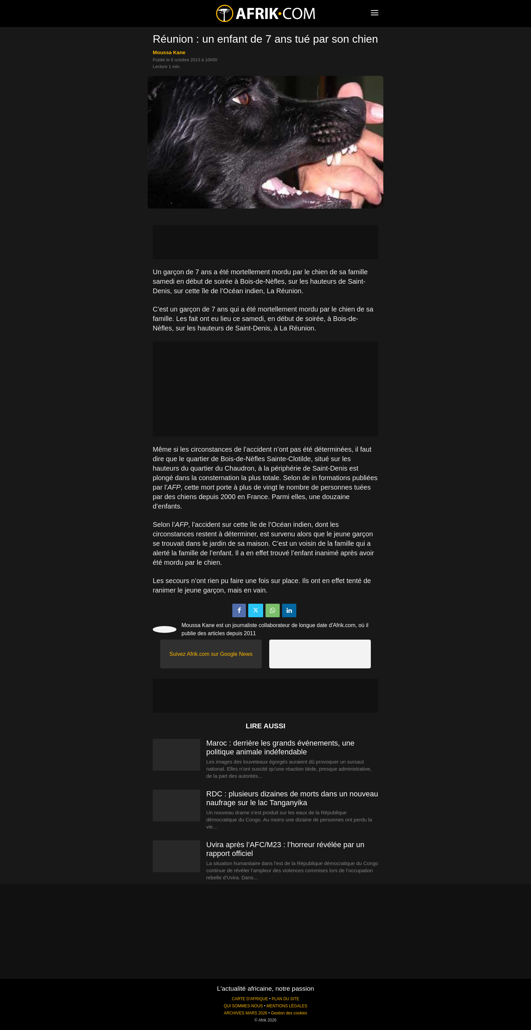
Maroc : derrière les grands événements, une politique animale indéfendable (280, 747)
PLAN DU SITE (285, 998)
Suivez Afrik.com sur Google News (210, 654)
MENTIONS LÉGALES (287, 1006)
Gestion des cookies (289, 1013)
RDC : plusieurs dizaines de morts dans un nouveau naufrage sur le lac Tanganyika (292, 798)
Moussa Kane (169, 52)
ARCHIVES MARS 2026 (245, 1013)
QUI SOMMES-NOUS (243, 1006)
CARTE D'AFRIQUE (250, 998)
